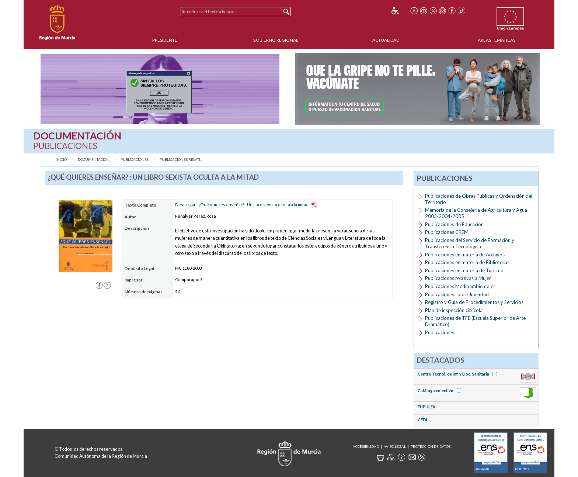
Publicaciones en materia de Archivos (465, 254)
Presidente (164, 40)
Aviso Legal (395, 447)
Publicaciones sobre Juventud (457, 294)
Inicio (61, 160)
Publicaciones (135, 160)
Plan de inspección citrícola (454, 310)
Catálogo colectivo (441, 390)
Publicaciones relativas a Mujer (458, 278)
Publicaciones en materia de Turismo (464, 270)
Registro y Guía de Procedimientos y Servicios (474, 302)
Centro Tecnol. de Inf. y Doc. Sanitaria (458, 373)
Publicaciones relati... (181, 160)
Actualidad (385, 40)
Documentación (93, 160)
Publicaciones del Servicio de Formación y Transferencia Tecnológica (469, 243)
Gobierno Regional (275, 40)
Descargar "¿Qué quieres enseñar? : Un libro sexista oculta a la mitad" (242, 204)
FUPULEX (427, 406)
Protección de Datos (430, 447)
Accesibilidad (366, 447)
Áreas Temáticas (496, 40)
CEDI (422, 419)
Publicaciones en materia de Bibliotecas (467, 262)
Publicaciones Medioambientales (460, 286)
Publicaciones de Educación (454, 224)
